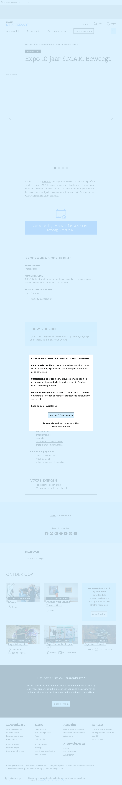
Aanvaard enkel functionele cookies (61, 423)
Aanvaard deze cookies (61, 415)
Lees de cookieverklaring (44, 406)
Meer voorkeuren (61, 426)
